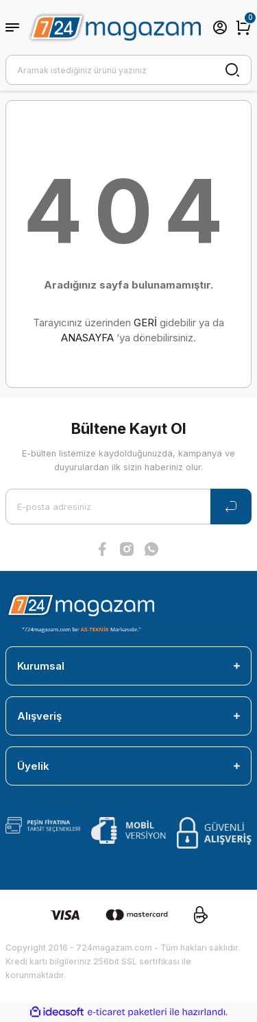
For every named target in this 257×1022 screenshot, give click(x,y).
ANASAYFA (87, 337)
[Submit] (231, 506)
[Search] (128, 70)
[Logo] (114, 27)
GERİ (145, 322)
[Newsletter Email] (128, 506)
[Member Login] (220, 27)
